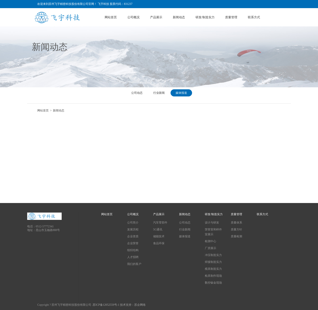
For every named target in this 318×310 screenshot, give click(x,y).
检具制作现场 (213, 275)
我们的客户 (134, 264)
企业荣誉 (133, 243)
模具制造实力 (213, 268)
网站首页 (111, 17)
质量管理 (231, 17)
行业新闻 (159, 92)
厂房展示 (210, 248)
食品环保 (158, 243)
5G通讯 (157, 229)
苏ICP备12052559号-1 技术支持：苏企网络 (119, 304)
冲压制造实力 (213, 255)
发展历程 (133, 229)
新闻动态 (179, 17)
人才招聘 (133, 257)
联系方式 (254, 17)
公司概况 (133, 17)
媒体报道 (181, 92)
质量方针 (236, 229)
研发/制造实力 (205, 17)
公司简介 (133, 222)
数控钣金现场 (213, 282)
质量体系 (236, 222)
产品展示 (156, 17)
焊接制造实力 (213, 262)
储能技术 (158, 236)
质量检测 (236, 236)
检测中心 (210, 241)
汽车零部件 (160, 222)
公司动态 (137, 92)
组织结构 (133, 250)
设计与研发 (212, 222)
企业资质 (133, 236)
